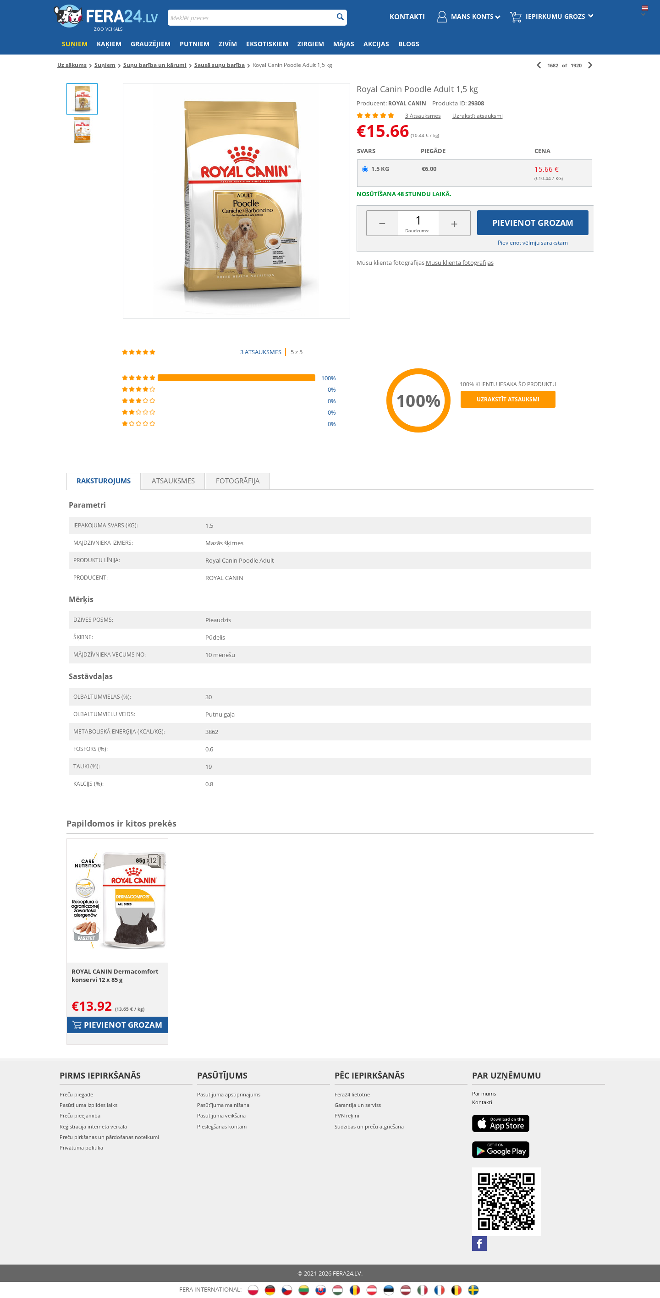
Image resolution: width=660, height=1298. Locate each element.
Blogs (408, 43)
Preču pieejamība (80, 1115)
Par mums (484, 1093)
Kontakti (407, 16)
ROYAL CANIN (407, 103)
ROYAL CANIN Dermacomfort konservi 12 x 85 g (115, 975)
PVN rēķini (347, 1115)
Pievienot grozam (532, 222)
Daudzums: (417, 230)
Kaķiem (109, 43)
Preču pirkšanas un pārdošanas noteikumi (109, 1137)
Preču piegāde (76, 1094)
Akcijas (376, 43)
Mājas (343, 43)
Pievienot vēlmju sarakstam (533, 242)
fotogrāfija (238, 480)
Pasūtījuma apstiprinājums (228, 1094)
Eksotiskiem (267, 43)
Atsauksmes (173, 480)
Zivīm (228, 43)
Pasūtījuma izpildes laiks (88, 1104)
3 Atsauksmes (423, 116)
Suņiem (75, 43)
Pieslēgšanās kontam (222, 1126)
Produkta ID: (449, 103)
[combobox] (257, 18)
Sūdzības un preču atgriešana (369, 1126)
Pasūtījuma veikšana (221, 1115)
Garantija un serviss (358, 1104)
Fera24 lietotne (352, 1094)
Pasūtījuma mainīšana (223, 1104)
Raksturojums (104, 480)
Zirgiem (310, 43)
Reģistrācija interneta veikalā (93, 1126)
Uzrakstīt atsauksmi (477, 116)
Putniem (194, 43)
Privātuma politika (81, 1147)
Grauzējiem (150, 43)
